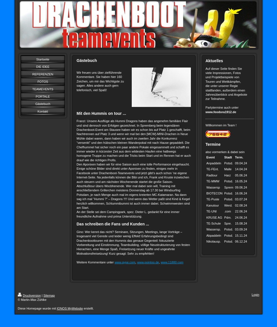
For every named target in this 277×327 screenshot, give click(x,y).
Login (255, 294)
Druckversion (29, 295)
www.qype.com (125, 262)
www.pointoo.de (148, 262)
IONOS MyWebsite (70, 308)
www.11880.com (172, 262)
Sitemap (49, 295)
